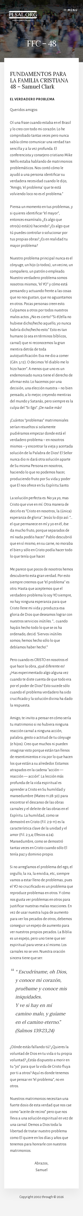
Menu (73, 10)
